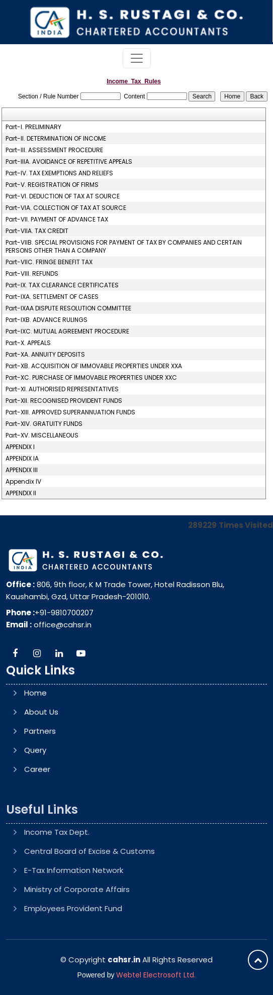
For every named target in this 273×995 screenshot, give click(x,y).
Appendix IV (23, 482)
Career (37, 816)
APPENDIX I (20, 447)
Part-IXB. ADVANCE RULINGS (46, 320)
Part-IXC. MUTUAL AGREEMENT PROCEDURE (67, 331)
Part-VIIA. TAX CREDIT (37, 231)
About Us (41, 758)
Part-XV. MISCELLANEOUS (42, 435)
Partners (40, 778)
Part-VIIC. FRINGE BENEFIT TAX (49, 262)
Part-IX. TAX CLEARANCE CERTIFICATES (62, 285)
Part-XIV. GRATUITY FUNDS (44, 424)
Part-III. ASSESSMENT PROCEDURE (54, 150)
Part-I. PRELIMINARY (33, 127)
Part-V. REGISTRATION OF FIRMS (52, 185)
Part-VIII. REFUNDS (32, 274)
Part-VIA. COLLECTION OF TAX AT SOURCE (66, 208)
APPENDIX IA (22, 459)
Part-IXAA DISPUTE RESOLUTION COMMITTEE (68, 308)
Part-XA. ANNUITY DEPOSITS (45, 355)
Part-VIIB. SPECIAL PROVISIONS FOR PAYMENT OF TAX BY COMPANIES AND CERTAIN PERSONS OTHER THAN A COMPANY (124, 247)
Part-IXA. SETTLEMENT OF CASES (52, 297)
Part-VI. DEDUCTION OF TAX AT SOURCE (63, 196)
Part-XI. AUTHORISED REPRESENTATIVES (62, 389)
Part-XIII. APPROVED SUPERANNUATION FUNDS (70, 412)
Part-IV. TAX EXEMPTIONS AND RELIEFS (59, 173)
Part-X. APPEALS (28, 343)
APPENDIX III (22, 470)
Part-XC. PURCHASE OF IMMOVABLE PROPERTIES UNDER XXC (91, 378)
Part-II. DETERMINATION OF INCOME (56, 139)
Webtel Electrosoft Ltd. (156, 975)
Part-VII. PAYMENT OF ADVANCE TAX (57, 219)
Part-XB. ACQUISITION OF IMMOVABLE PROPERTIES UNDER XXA (94, 366)
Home (35, 739)
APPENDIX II (21, 493)
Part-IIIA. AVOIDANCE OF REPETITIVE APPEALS (69, 162)
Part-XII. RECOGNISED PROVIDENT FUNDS (64, 401)
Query (35, 797)
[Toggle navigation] (137, 58)
